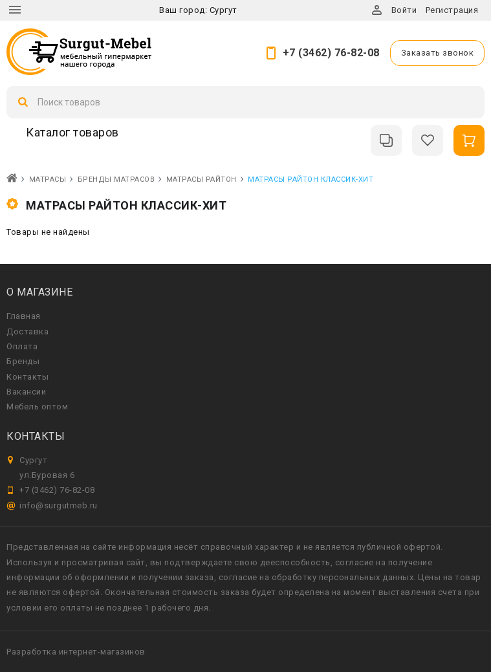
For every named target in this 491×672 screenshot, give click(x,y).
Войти (404, 10)
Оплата (22, 346)
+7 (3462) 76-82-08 (331, 53)
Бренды (22, 361)
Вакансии (26, 391)
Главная (23, 316)
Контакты (27, 377)
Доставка (27, 331)
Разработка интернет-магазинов (76, 651)
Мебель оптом (37, 406)
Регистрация (452, 10)
